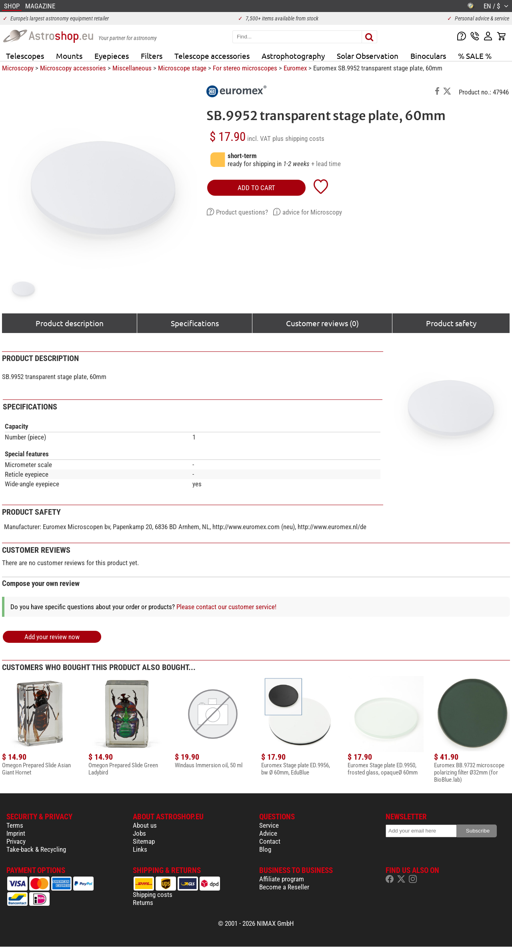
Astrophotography (293, 55)
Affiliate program (281, 879)
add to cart (256, 188)
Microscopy (18, 68)
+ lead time (326, 164)
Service (269, 825)
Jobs (139, 833)
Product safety (451, 323)
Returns (143, 903)
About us (145, 825)
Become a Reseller (284, 887)
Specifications (195, 323)
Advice (268, 833)
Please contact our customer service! (226, 607)
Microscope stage (182, 68)
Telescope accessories (212, 55)
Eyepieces (111, 55)
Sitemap (144, 841)
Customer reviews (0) (322, 323)
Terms (14, 825)
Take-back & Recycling (36, 849)
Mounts (69, 55)
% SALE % (475, 55)
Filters (151, 55)
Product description (70, 323)
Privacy (16, 841)
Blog (265, 849)
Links (140, 849)
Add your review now (52, 637)
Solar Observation (367, 55)
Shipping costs (152, 895)
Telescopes (25, 55)
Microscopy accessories (73, 68)
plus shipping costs (298, 138)
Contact (269, 841)
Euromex (295, 68)
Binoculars (428, 55)
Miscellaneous (132, 68)
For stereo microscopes (245, 68)
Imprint (15, 833)
